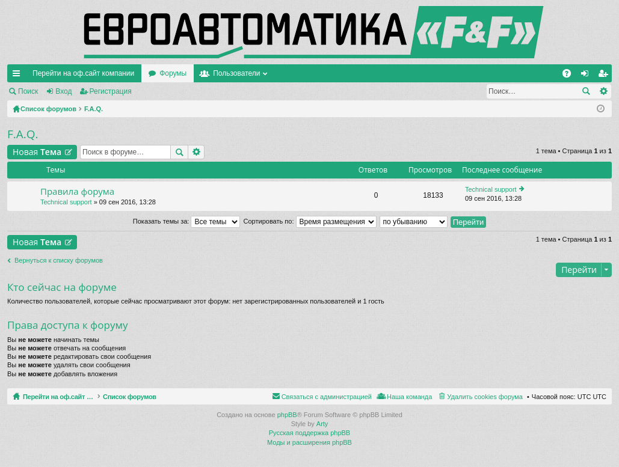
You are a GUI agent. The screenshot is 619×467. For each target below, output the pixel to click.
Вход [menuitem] (587, 75)
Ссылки (18, 75)
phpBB (287, 414)
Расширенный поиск (603, 91)
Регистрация (111, 91)
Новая (37, 151)
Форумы (172, 73)
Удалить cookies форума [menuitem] (485, 396)
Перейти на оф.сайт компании (83, 73)
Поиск (28, 91)
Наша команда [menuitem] (409, 396)
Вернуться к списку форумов (58, 260)
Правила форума (77, 191)
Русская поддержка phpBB (309, 432)
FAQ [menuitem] (570, 75)
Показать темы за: (187, 221)
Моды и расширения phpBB (309, 442)
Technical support (66, 202)
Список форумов (158, 396)
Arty (322, 423)
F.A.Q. (22, 134)
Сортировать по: (310, 221)
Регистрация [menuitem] (605, 75)
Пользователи (236, 73)
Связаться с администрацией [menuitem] (327, 396)
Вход (63, 91)
